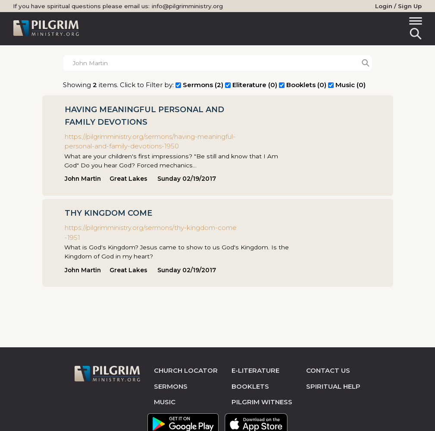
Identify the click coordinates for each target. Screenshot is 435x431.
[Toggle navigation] (414, 22)
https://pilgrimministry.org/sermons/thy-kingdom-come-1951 (151, 232)
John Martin (83, 178)
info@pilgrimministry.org (187, 6)
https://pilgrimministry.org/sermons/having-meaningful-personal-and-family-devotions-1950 (150, 141)
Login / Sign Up (398, 6)
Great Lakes (128, 178)
